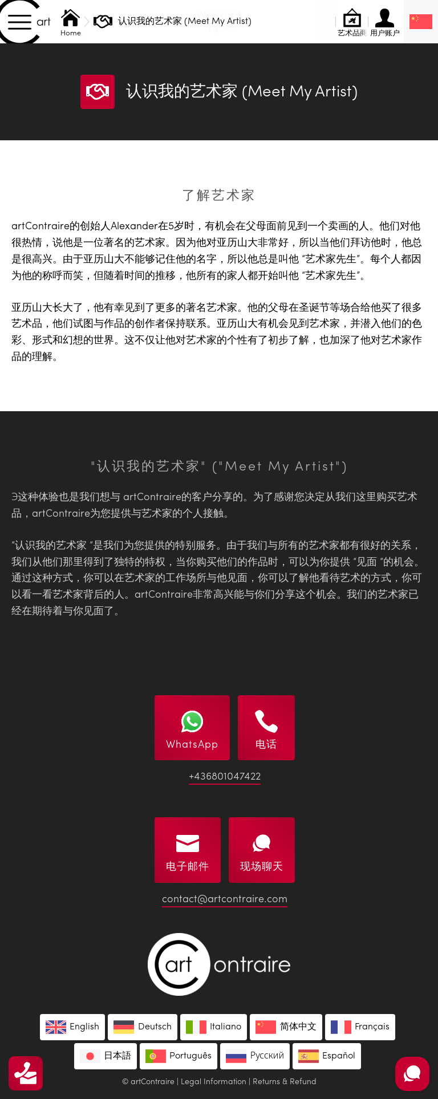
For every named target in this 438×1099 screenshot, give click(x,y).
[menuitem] (421, 21)
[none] (421, 21)
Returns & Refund (285, 1082)
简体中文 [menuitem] (298, 1027)
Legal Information (213, 1082)
